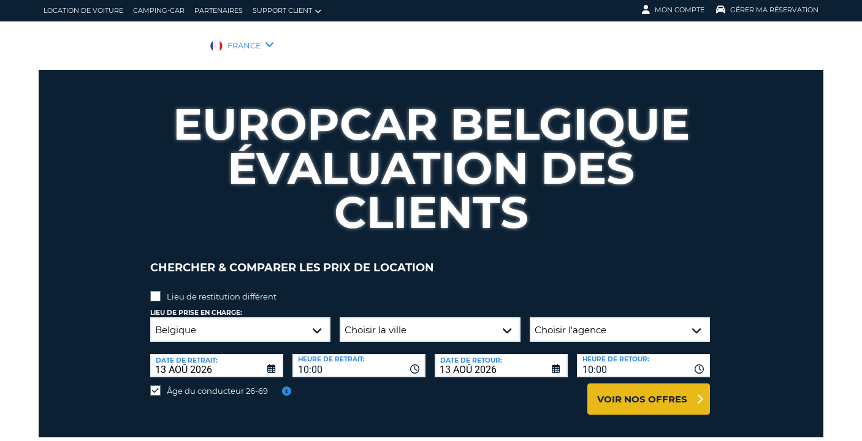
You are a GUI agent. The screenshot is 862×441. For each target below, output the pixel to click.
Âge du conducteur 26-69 (217, 381)
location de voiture (83, 10)
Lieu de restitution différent (222, 287)
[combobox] (359, 356)
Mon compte (673, 10)
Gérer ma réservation (767, 10)
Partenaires (218, 10)
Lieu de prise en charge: (196, 303)
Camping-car (159, 10)
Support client (287, 11)
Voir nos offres (642, 390)
